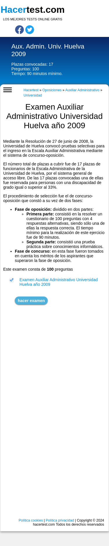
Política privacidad (60, 520)
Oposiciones (52, 90)
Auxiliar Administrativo (82, 90)
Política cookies (31, 520)
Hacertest (31, 90)
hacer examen (31, 300)
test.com (33, 9)
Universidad (33, 95)
